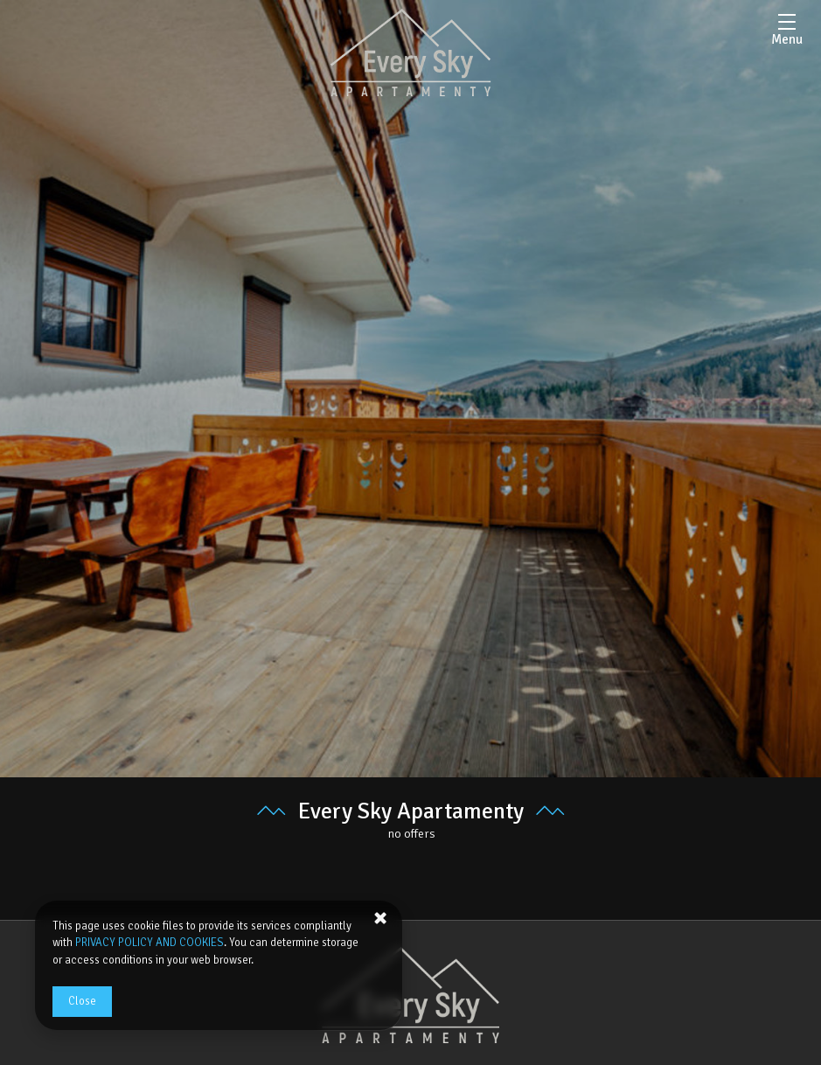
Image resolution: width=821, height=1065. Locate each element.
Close (82, 1001)
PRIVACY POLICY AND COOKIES (149, 943)
